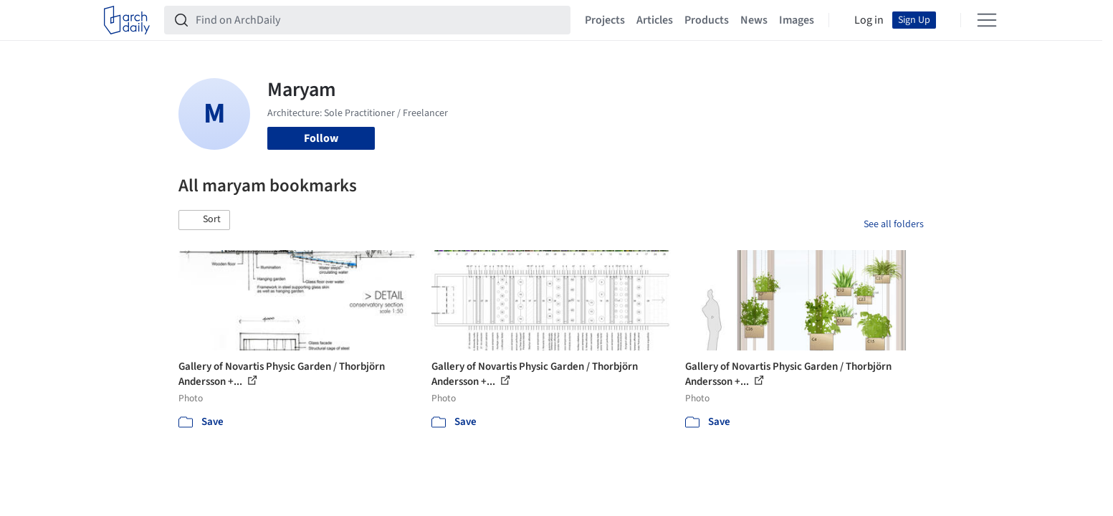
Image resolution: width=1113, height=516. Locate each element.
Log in (869, 20)
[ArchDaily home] (127, 20)
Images (796, 20)
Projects (605, 20)
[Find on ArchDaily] (379, 20)
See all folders (894, 224)
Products (706, 20)
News (754, 20)
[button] (204, 220)
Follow (321, 138)
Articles (654, 20)
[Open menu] (986, 20)
